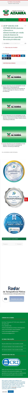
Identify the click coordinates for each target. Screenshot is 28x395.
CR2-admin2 (6, 43)
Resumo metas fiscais (13, 3)
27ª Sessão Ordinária (6, 346)
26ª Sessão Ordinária (6, 349)
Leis (25, 43)
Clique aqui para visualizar (11, 47)
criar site (11, 369)
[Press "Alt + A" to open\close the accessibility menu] (26, 199)
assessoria (12, 371)
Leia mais (14, 387)
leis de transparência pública (8, 375)
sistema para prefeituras (20, 369)
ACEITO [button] (11, 391)
